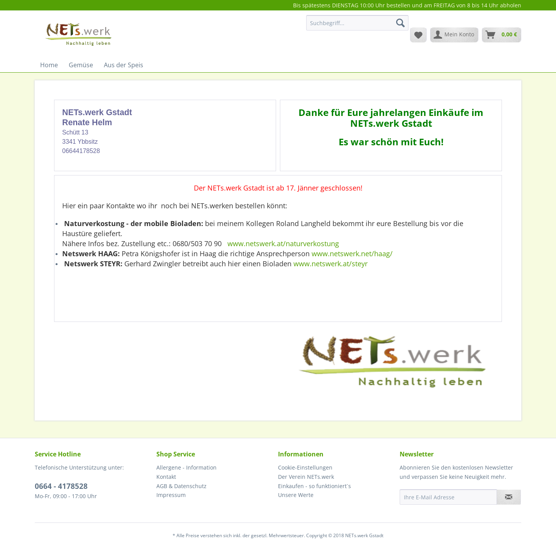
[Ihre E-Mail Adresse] (448, 497)
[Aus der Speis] (123, 65)
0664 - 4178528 (61, 486)
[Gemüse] (80, 65)
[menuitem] (357, 26)
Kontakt (166, 476)
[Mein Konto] (454, 35)
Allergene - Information (186, 467)
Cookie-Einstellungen (305, 467)
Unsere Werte (296, 495)
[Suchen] (400, 23)
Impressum (171, 495)
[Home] (49, 65)
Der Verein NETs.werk (306, 476)
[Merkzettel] (418, 35)
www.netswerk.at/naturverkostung (283, 243)
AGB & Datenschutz (181, 486)
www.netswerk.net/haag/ (352, 253)
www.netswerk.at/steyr (330, 263)
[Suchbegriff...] (357, 23)
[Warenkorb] (501, 35)
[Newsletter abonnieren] (509, 497)
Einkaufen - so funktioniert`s (314, 486)
